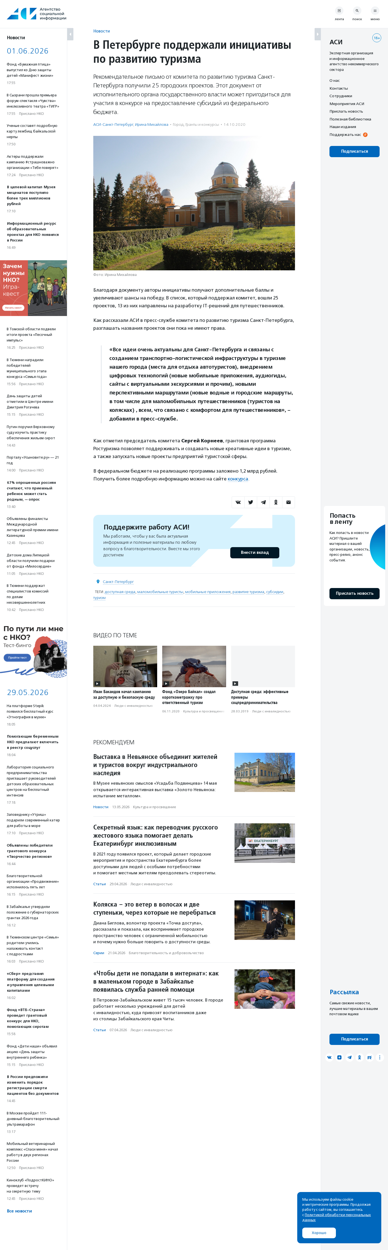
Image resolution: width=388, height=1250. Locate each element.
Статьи (99, 884)
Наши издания (342, 126)
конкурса (238, 479)
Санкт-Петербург (118, 581)
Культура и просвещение (204, 711)
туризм (99, 597)
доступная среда (120, 591)
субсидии (274, 591)
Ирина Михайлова (151, 124)
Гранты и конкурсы (202, 124)
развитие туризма (248, 591)
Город (178, 124)
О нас (334, 80)
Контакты (338, 88)
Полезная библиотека (350, 119)
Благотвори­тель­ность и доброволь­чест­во (166, 953)
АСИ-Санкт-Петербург (113, 124)
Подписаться (354, 151)
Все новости (19, 1211)
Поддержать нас (345, 134)
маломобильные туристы (160, 591)
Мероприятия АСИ (346, 103)
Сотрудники (340, 96)
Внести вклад (255, 552)
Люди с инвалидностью (133, 706)
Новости (101, 31)
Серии (98, 953)
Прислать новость (346, 111)
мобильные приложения (208, 591)
